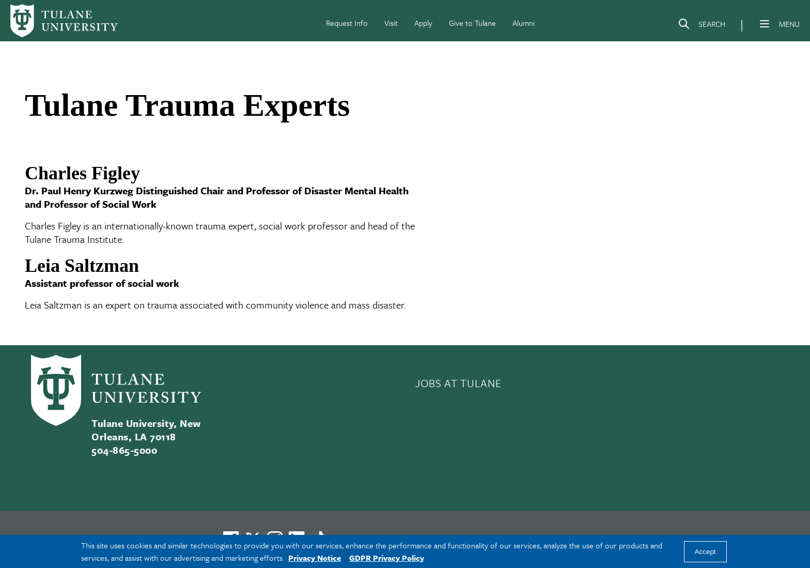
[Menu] (764, 24)
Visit (391, 22)
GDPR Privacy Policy (386, 557)
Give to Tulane (472, 22)
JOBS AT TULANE (458, 383)
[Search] (701, 26)
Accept (705, 552)
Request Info (347, 22)
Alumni (523, 22)
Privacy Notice (314, 557)
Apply (423, 22)
